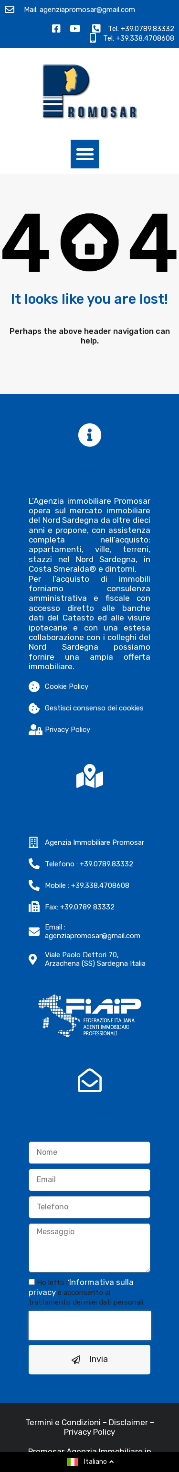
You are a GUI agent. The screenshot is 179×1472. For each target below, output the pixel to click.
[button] (85, 154)
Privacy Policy (89, 1432)
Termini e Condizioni (63, 1422)
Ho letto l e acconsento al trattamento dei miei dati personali (86, 1292)
